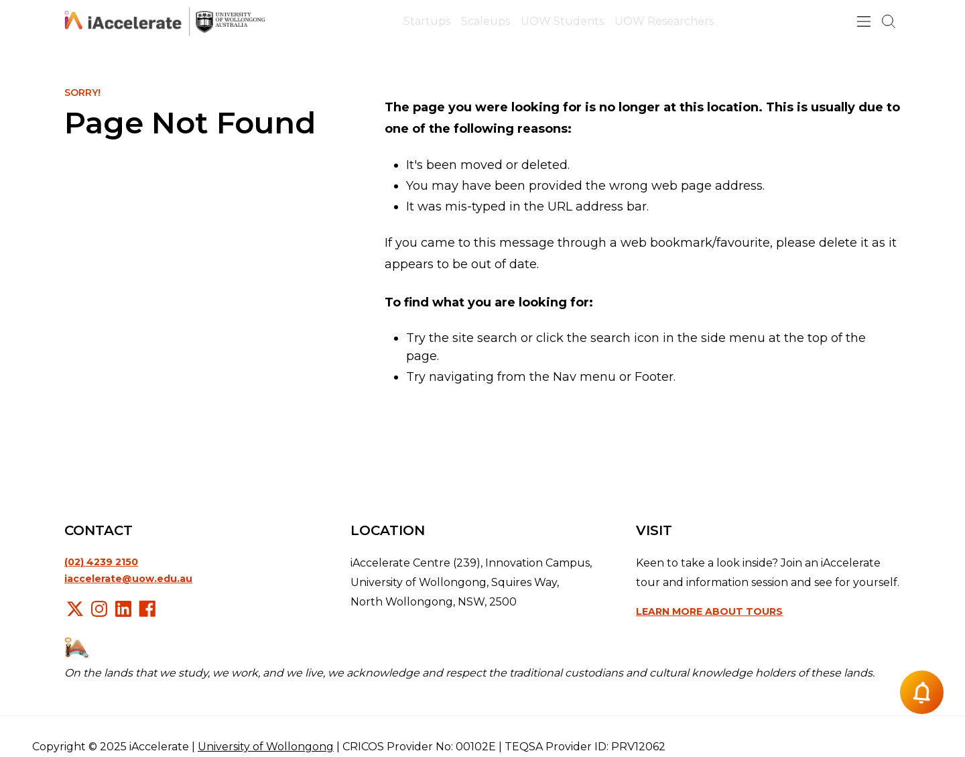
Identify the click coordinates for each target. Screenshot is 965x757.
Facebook (147, 609)
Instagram (99, 609)
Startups (426, 21)
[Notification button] (922, 692)
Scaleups (485, 21)
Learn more (709, 611)
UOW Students (562, 21)
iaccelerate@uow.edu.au (128, 579)
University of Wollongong (266, 746)
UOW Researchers (664, 21)
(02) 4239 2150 (101, 562)
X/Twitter (75, 609)
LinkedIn (123, 609)
